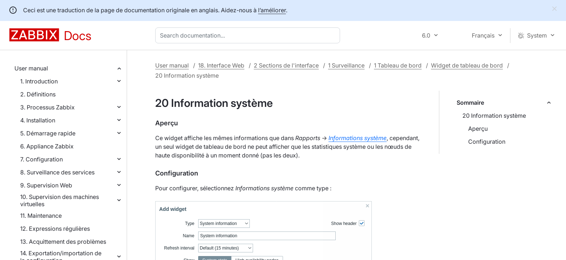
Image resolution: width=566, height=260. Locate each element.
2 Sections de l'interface (286, 65)
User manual (31, 68)
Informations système (357, 138)
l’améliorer (272, 10)
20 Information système (494, 115)
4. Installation (37, 120)
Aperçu (478, 128)
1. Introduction (39, 81)
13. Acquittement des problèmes (63, 241)
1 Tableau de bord (398, 65)
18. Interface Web (221, 65)
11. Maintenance (41, 215)
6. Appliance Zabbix (47, 146)
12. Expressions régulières (55, 228)
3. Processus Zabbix (47, 107)
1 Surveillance (346, 65)
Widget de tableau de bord (467, 65)
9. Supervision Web (46, 185)
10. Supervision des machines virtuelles (59, 200)
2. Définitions (38, 94)
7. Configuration (41, 159)
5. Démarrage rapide (47, 133)
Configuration (486, 141)
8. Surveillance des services (57, 172)
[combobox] (249, 35)
